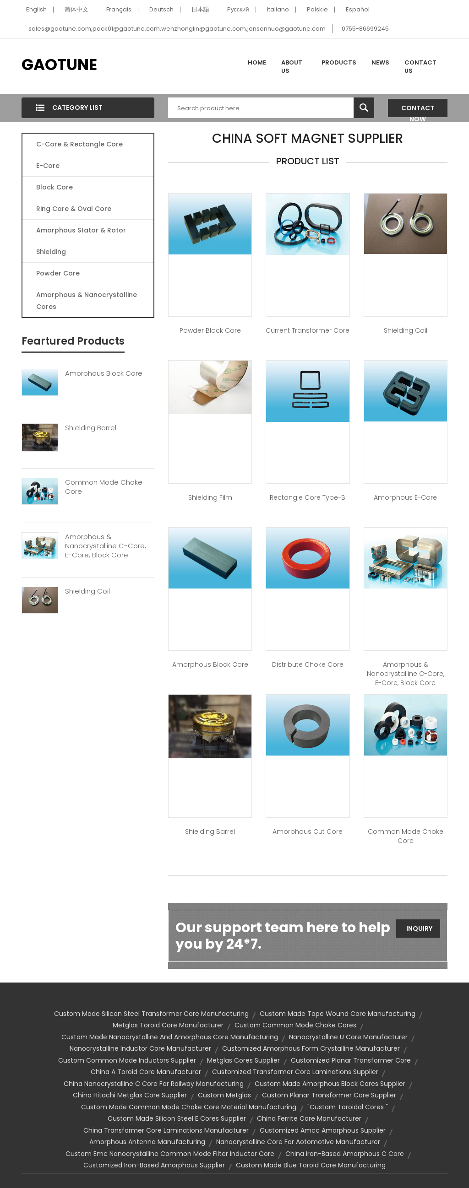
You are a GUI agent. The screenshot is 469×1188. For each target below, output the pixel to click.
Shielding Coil (87, 591)
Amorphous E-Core (405, 497)
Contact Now (417, 110)
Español (358, 9)
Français (118, 9)
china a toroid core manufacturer (146, 1071)
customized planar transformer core (351, 1060)
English (36, 9)
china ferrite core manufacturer (309, 1118)
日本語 (200, 9)
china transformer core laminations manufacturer (166, 1130)
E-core (48, 165)
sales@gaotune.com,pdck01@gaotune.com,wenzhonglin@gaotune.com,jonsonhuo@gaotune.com (177, 28)
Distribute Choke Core (308, 664)
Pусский (238, 9)
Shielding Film (210, 497)
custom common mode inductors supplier (127, 1060)
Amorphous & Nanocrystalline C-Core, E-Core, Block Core (105, 546)
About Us (291, 66)
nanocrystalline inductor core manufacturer (140, 1048)
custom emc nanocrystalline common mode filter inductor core (169, 1153)
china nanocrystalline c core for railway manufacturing (154, 1083)
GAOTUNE (59, 65)
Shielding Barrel (90, 427)
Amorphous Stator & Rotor (81, 230)
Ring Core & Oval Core (73, 208)
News (380, 62)
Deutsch (161, 9)
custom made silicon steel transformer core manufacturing (151, 1013)
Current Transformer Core (307, 330)
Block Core (55, 187)
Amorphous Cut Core (308, 831)
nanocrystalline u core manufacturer (348, 1037)
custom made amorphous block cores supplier (330, 1083)
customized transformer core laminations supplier (295, 1071)
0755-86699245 (365, 28)
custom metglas (224, 1095)
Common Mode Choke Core (103, 487)
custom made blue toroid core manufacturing (311, 1165)
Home (257, 62)
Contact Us (420, 66)
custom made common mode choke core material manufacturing (188, 1107)
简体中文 (76, 9)
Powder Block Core (210, 330)
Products (339, 62)
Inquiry (419, 928)
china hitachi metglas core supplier (130, 1095)
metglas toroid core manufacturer (168, 1025)
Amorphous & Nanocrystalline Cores (86, 300)
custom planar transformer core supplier (329, 1095)
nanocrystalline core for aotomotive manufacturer (298, 1141)
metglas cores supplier (243, 1060)
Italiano (278, 9)
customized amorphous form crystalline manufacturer (311, 1048)
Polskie (317, 9)
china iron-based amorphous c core (344, 1153)
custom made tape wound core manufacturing (337, 1013)
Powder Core (58, 273)
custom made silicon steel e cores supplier (177, 1118)
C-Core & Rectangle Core (79, 144)
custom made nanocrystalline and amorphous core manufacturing (169, 1037)
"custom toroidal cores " (347, 1107)
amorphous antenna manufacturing (147, 1141)
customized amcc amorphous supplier (323, 1130)
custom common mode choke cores (295, 1025)
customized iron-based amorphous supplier (154, 1165)
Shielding (51, 251)
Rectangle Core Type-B (307, 497)
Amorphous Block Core (103, 373)
